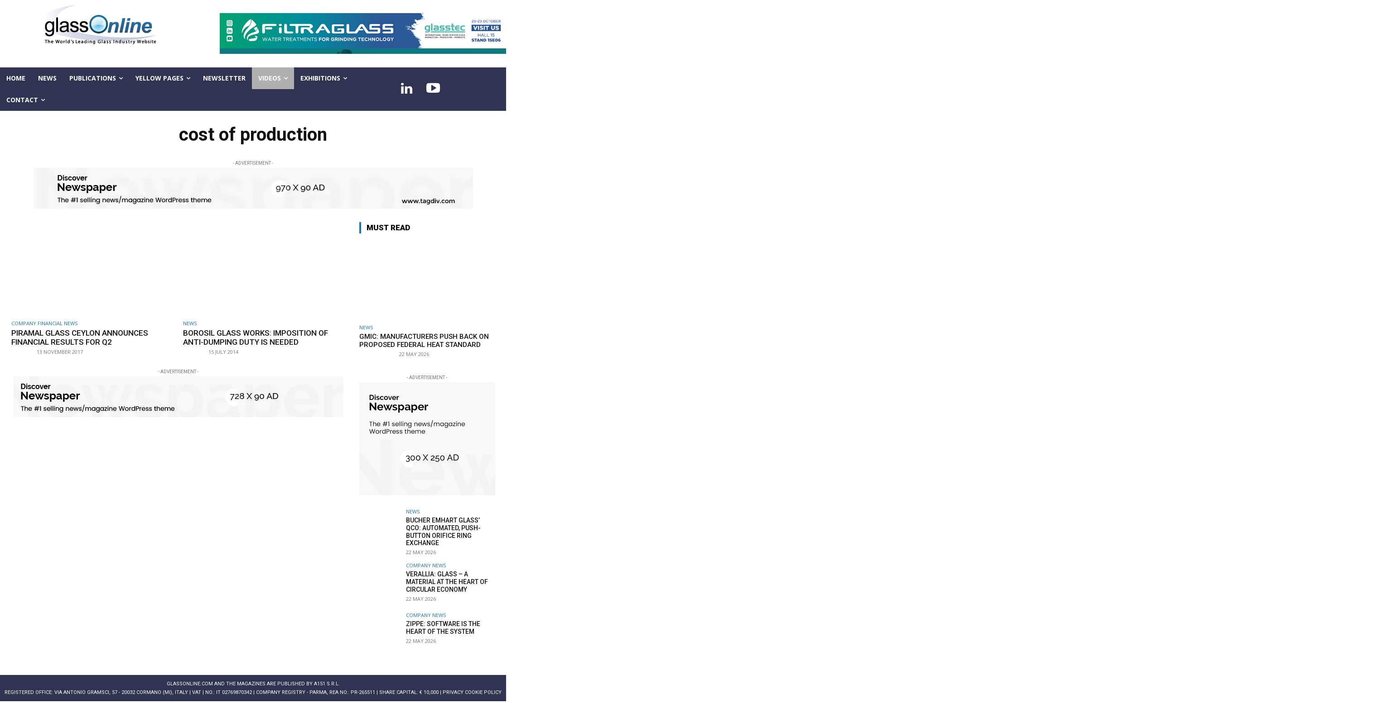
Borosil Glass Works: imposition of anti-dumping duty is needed (255, 337)
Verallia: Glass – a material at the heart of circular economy (447, 581)
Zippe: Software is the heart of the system (443, 627)
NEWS (190, 323)
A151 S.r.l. (327, 684)
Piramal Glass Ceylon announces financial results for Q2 (79, 337)
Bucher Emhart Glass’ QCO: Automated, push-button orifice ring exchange (443, 531)
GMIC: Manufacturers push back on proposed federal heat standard (424, 340)
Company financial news (44, 323)
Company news (426, 565)
